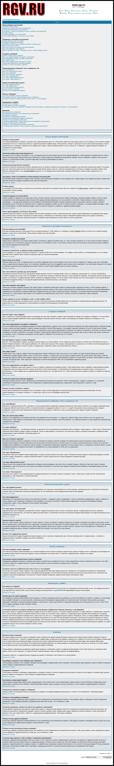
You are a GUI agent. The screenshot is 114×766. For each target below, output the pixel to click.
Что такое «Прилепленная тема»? (13, 77)
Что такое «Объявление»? (11, 76)
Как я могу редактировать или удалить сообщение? (19, 57)
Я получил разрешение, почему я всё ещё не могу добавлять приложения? (26, 121)
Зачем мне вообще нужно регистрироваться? (17, 28)
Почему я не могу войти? (10, 26)
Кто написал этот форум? (11, 104)
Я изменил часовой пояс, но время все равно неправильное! (22, 44)
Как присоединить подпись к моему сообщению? (18, 58)
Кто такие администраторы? (11, 84)
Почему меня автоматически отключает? (15, 30)
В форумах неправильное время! (13, 42)
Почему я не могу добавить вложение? (15, 120)
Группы (85, 11)
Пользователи (76, 11)
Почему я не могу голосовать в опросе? (15, 65)
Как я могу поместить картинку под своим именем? (19, 47)
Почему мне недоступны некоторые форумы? (17, 63)
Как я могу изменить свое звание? (13, 49)
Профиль (63, 13)
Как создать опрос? (9, 60)
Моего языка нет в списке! (11, 45)
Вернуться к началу (9, 150)
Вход (95, 13)
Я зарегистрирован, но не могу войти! (14, 34)
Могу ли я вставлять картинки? (12, 74)
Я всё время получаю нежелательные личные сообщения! (21, 97)
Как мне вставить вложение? (12, 112)
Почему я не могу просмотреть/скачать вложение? (18, 124)
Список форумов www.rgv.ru (11, 19)
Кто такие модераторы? (10, 86)
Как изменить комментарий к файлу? (14, 116)
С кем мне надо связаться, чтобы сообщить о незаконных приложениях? (25, 126)
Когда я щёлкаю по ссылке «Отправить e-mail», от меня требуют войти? (25, 50)
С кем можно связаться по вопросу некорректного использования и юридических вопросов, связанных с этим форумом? (40, 107)
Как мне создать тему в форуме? (13, 55)
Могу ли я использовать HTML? (12, 71)
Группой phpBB (61, 588)
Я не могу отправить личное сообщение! (15, 95)
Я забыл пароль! (8, 33)
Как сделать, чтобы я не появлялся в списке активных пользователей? (25, 31)
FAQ (61, 11)
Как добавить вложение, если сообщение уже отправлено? (21, 113)
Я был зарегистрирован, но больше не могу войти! (18, 36)
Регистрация (93, 11)
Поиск (67, 11)
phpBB (52, 763)
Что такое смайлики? (9, 73)
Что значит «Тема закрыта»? (12, 79)
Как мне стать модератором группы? (14, 90)
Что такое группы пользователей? (13, 87)
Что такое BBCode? (9, 70)
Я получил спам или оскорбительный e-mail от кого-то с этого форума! (25, 99)
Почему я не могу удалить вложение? (14, 123)
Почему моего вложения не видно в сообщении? (18, 118)
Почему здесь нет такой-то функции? (14, 105)
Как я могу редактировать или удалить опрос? (17, 61)
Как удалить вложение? (10, 115)
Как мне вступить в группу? (11, 89)
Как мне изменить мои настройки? (13, 41)
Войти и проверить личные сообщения (80, 13)
